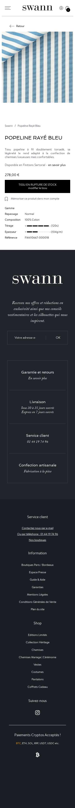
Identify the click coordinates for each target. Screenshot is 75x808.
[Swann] (38, 8)
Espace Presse (37, 572)
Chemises (37, 650)
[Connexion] (61, 8)
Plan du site (37, 609)
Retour (17, 26)
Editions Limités (37, 635)
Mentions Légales (37, 594)
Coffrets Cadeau (38, 687)
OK (58, 337)
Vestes (37, 664)
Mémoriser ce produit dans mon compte (35, 198)
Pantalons (38, 679)
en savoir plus (57, 165)
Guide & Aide (37, 579)
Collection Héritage (37, 642)
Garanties (37, 587)
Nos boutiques (37, 540)
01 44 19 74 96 (37, 442)
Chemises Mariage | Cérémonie (37, 657)
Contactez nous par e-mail (37, 528)
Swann (9, 126)
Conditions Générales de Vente (37, 602)
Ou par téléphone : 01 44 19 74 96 (37, 534)
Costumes (37, 672)
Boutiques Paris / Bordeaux (37, 565)
